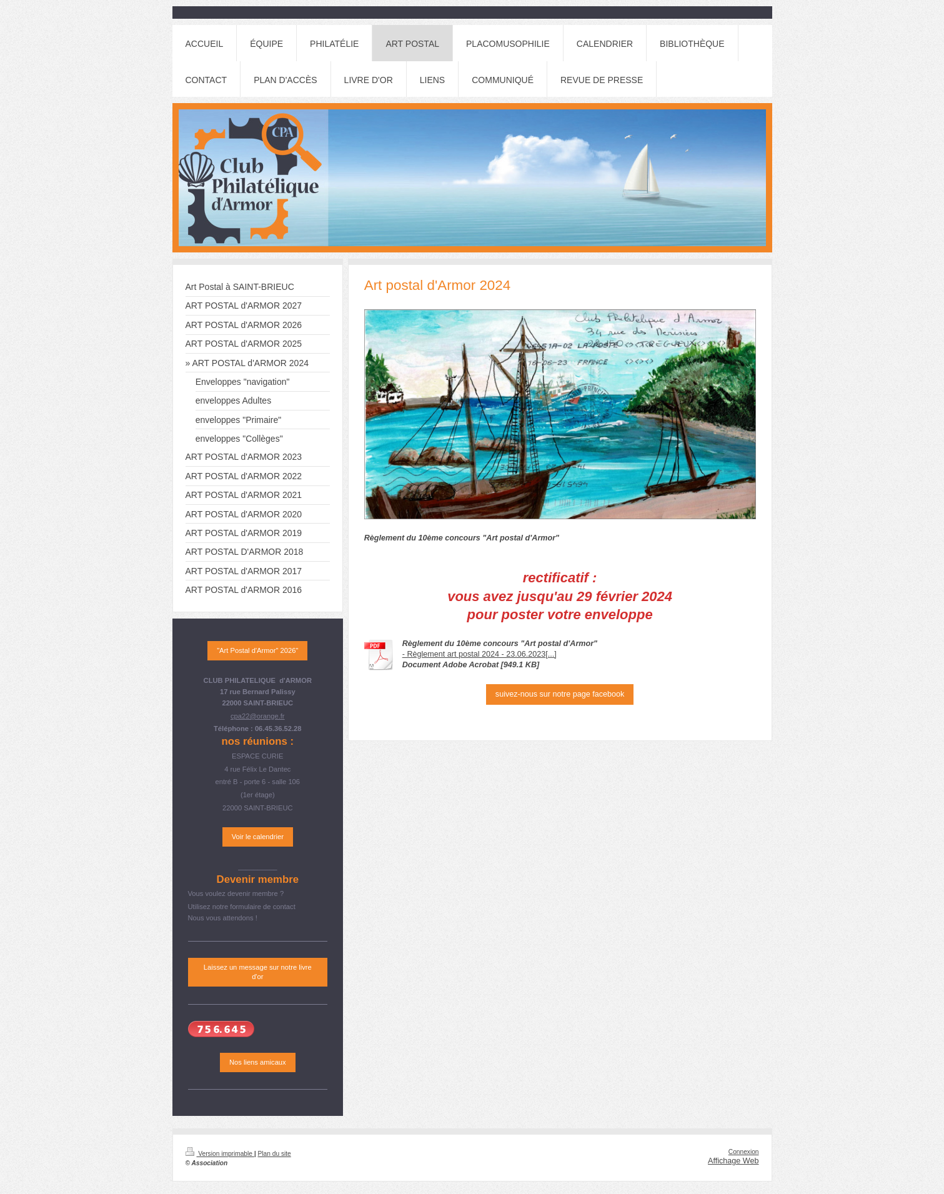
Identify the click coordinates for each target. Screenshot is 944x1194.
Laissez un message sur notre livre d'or (258, 971)
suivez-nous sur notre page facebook (560, 694)
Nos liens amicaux (257, 1062)
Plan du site (274, 1153)
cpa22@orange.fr (258, 716)
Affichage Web (733, 1161)
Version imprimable (220, 1153)
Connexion (743, 1151)
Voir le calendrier (258, 836)
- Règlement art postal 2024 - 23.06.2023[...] (479, 654)
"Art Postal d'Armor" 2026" (257, 650)
